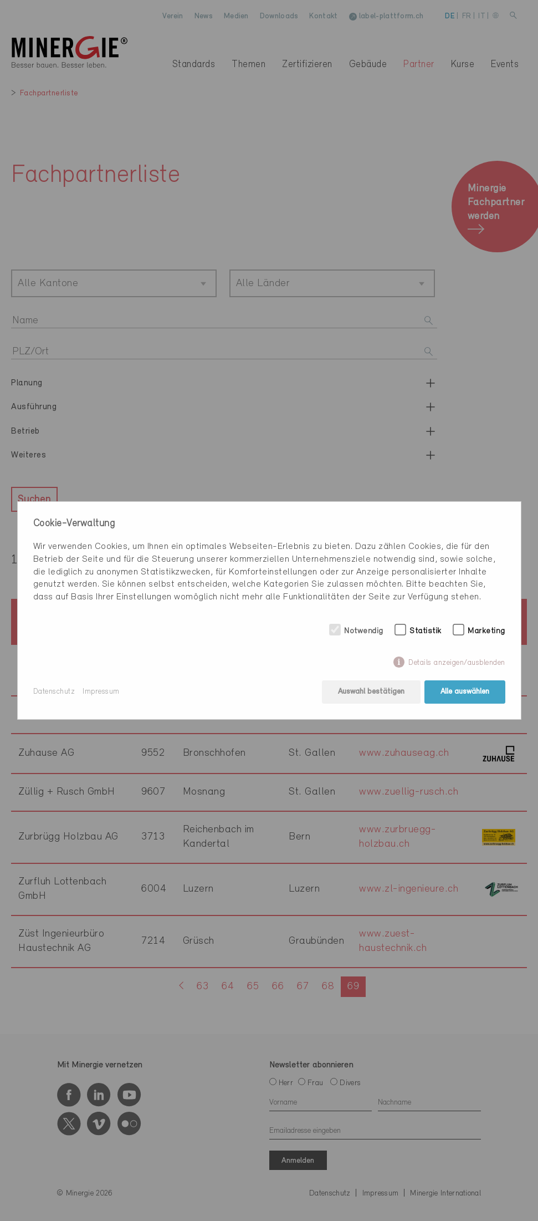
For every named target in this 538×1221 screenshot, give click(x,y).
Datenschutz (54, 692)
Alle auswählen (464, 692)
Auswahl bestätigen (371, 692)
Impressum (101, 692)
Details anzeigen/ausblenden (456, 663)
